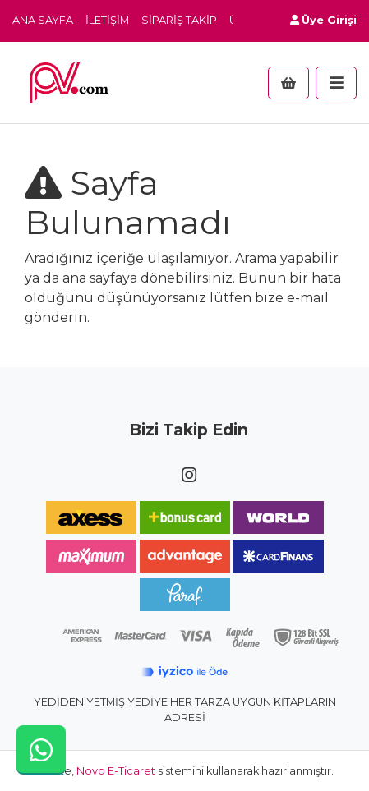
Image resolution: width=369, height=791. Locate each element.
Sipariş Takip (179, 20)
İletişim (107, 20)
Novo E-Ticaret (115, 771)
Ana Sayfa (42, 20)
